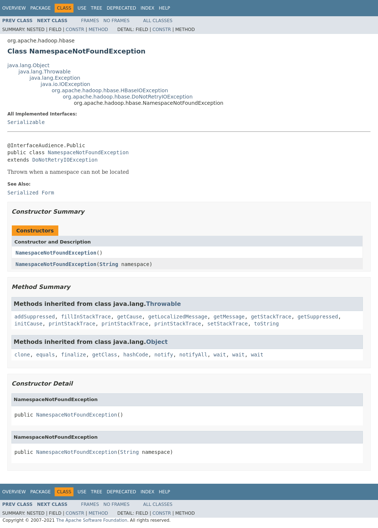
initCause (28, 324)
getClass (104, 355)
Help (164, 8)
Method (98, 29)
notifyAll (193, 355)
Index (148, 8)
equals (45, 355)
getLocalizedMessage (177, 317)
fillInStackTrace (86, 317)
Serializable (26, 122)
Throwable (163, 303)
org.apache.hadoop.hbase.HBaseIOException (110, 90)
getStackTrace (271, 317)
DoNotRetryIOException (64, 160)
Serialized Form (30, 193)
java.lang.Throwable (44, 72)
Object (157, 341)
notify (163, 355)
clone (22, 355)
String (109, 264)
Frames (90, 20)
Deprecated (121, 8)
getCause (129, 317)
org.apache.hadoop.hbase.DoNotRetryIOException (128, 97)
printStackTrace (72, 324)
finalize (73, 355)
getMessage (228, 317)
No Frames (116, 20)
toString (266, 324)
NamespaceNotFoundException (88, 152)
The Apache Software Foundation (91, 520)
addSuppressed (34, 317)
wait (220, 355)
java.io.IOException (65, 84)
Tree (96, 8)
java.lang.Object (28, 65)
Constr (75, 29)
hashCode (135, 355)
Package (40, 8)
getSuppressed (318, 317)
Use (82, 8)
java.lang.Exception (55, 78)
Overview (14, 8)
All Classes (157, 20)
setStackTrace (227, 324)
